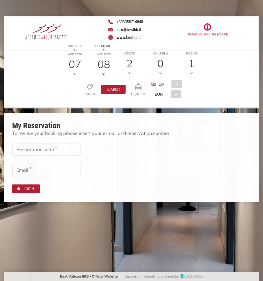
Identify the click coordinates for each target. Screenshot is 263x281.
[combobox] (169, 84)
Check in (74, 46)
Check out (103, 46)
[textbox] (46, 149)
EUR (159, 94)
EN (161, 84)
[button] (113, 89)
